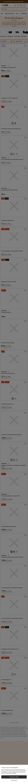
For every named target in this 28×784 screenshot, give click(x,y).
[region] (14, 774)
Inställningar (14, 780)
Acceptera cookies (14, 777)
